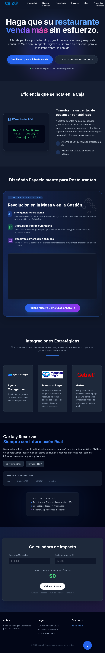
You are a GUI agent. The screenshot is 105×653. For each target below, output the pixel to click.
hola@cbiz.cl (77, 626)
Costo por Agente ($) (64, 555)
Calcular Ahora (52, 586)
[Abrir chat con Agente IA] (87, 645)
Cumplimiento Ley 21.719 (48, 626)
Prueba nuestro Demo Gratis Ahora (53, 307)
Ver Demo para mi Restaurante (29, 59)
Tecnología (61, 3)
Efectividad (32, 3)
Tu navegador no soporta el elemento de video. (52, 276)
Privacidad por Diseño (48, 629)
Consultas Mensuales (18, 555)
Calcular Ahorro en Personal (76, 59)
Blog (86, 3)
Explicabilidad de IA (46, 633)
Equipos (75, 3)
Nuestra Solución (46, 4)
